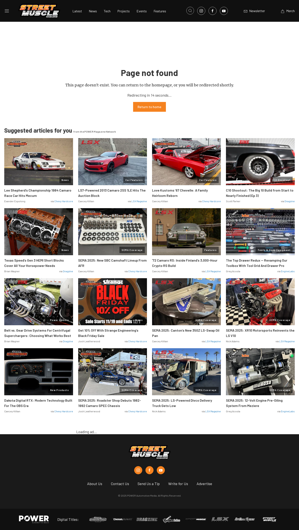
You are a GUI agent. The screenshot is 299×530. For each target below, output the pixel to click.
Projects (123, 11)
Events (142, 11)
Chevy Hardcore (63, 201)
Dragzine (290, 201)
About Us (94, 483)
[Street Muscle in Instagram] (138, 470)
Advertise (204, 483)
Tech (107, 11)
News (93, 11)
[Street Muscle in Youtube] (161, 470)
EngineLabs (288, 271)
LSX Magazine (139, 201)
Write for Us (178, 483)
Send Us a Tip (149, 483)
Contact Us (120, 483)
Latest (77, 11)
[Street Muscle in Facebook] (149, 470)
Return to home (149, 107)
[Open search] (190, 10)
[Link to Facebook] (212, 11)
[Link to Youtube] (224, 11)
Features (160, 11)
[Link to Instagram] (201, 11)
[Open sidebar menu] (6, 11)
